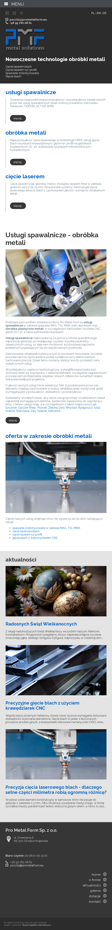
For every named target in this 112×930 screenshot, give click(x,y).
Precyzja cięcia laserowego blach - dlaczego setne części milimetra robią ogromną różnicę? (56, 790)
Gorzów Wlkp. (27, 407)
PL (93, 13)
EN (99, 13)
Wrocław (71, 407)
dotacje (97, 896)
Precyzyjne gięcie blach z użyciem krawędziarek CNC (42, 705)
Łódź (97, 407)
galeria (98, 890)
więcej (13, 420)
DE (104, 13)
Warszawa (22, 411)
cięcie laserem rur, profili (27, 534)
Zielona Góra (56, 407)
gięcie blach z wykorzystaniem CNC (35, 537)
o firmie (97, 880)
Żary (33, 411)
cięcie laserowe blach (26, 531)
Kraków (10, 411)
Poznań (42, 407)
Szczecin (11, 407)
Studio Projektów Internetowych (36, 925)
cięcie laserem (25, 176)
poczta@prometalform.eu (28, 19)
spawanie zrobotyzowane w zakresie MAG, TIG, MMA (46, 528)
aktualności (94, 885)
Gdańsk (42, 411)
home (99, 874)
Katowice (54, 411)
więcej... (18, 118)
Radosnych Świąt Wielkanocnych (41, 624)
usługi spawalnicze (31, 92)
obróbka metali (26, 132)
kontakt (97, 901)
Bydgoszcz (85, 407)
